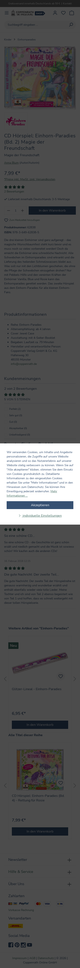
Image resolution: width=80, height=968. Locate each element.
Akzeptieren (40, 505)
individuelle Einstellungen (42, 515)
